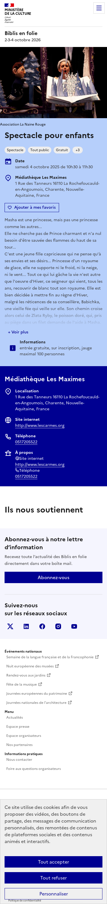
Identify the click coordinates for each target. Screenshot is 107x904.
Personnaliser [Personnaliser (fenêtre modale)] (53, 893)
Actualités (14, 717)
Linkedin (26, 626)
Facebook (42, 626)
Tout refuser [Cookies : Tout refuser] (53, 877)
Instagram (58, 626)
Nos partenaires (19, 744)
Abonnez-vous (53, 577)
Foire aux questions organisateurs (33, 768)
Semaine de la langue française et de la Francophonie (50, 657)
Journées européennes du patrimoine (36, 693)
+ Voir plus (18, 332)
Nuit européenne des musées (30, 666)
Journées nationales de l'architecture (36, 702)
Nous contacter (19, 759)
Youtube (74, 626)
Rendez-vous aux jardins (25, 675)
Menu (99, 8)
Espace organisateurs (23, 735)
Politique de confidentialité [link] (24, 901)
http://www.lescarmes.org (39, 426)
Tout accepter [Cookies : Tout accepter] (53, 861)
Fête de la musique (21, 684)
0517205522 (26, 442)
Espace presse (17, 726)
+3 (78, 150)
